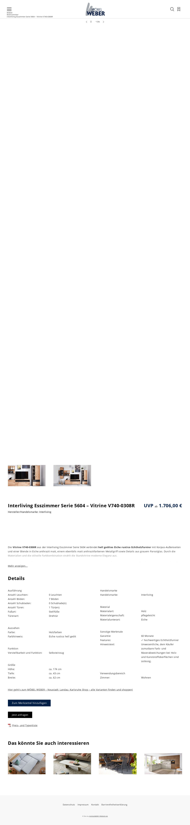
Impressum (83, 804)
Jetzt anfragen (20, 714)
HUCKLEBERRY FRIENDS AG (98, 816)
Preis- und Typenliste (22, 725)
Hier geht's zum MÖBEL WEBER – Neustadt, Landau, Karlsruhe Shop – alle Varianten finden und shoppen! (70, 689)
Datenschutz (69, 804)
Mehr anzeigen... (18, 565)
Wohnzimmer (12, 14)
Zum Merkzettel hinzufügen (29, 703)
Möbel (9, 12)
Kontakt (95, 804)
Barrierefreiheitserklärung (114, 804)
